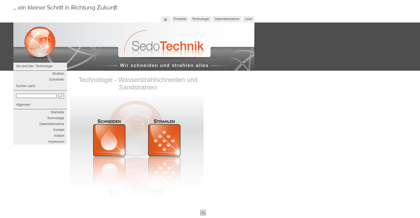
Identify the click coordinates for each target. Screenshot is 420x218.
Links (248, 19)
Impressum (56, 142)
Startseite (57, 112)
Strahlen (58, 74)
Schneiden (56, 79)
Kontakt (58, 130)
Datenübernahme (227, 19)
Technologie (200, 19)
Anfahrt (59, 136)
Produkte (180, 19)
